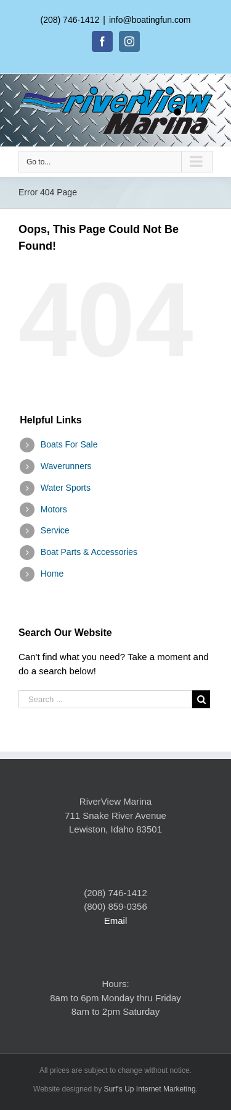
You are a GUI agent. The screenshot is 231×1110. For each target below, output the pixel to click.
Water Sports (66, 488)
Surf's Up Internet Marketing (150, 1089)
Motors (54, 509)
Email (116, 920)
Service (55, 530)
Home (52, 573)
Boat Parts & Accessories (89, 552)
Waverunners (66, 466)
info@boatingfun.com (150, 20)
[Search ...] (105, 699)
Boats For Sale (69, 444)
